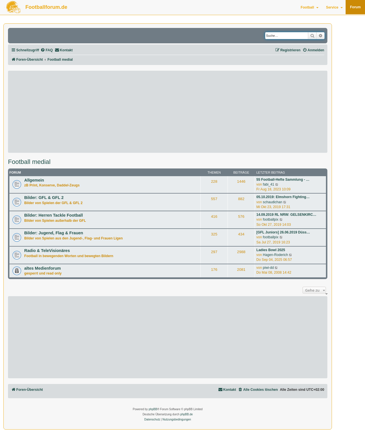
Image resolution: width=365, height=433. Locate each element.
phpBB (153, 409)
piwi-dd (268, 268)
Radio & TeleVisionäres (47, 250)
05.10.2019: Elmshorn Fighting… (283, 197)
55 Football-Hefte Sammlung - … (282, 180)
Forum (355, 7)
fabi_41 (268, 184)
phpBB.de (186, 414)
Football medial (29, 161)
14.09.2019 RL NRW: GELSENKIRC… (286, 215)
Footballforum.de (46, 7)
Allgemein (34, 180)
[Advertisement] (167, 112)
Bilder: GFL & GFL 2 (44, 197)
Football (310, 7)
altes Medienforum (42, 268)
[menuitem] (46, 50)
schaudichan (272, 202)
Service (334, 7)
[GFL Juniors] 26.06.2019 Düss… (283, 232)
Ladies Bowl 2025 (270, 250)
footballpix (270, 219)
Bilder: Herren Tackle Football (53, 215)
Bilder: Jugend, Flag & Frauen (53, 233)
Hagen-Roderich (275, 255)
